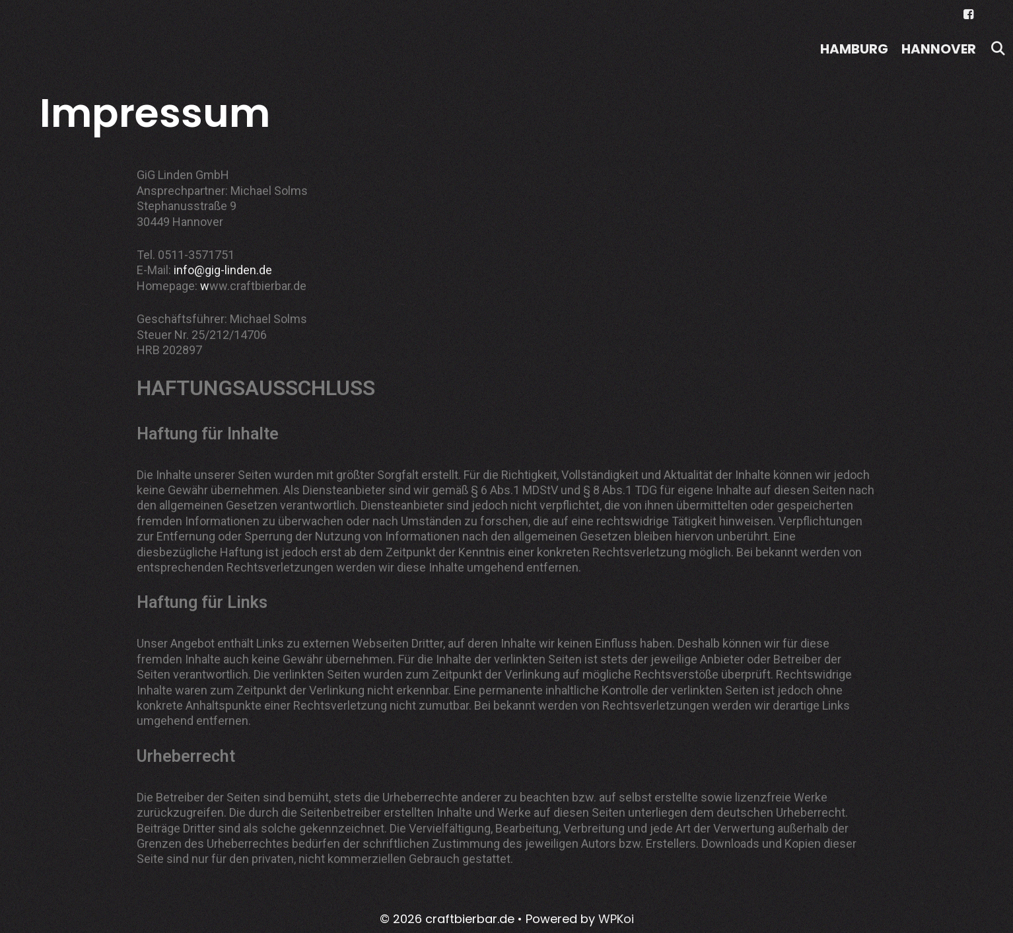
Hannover (938, 49)
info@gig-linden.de (223, 270)
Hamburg (854, 49)
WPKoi (616, 919)
